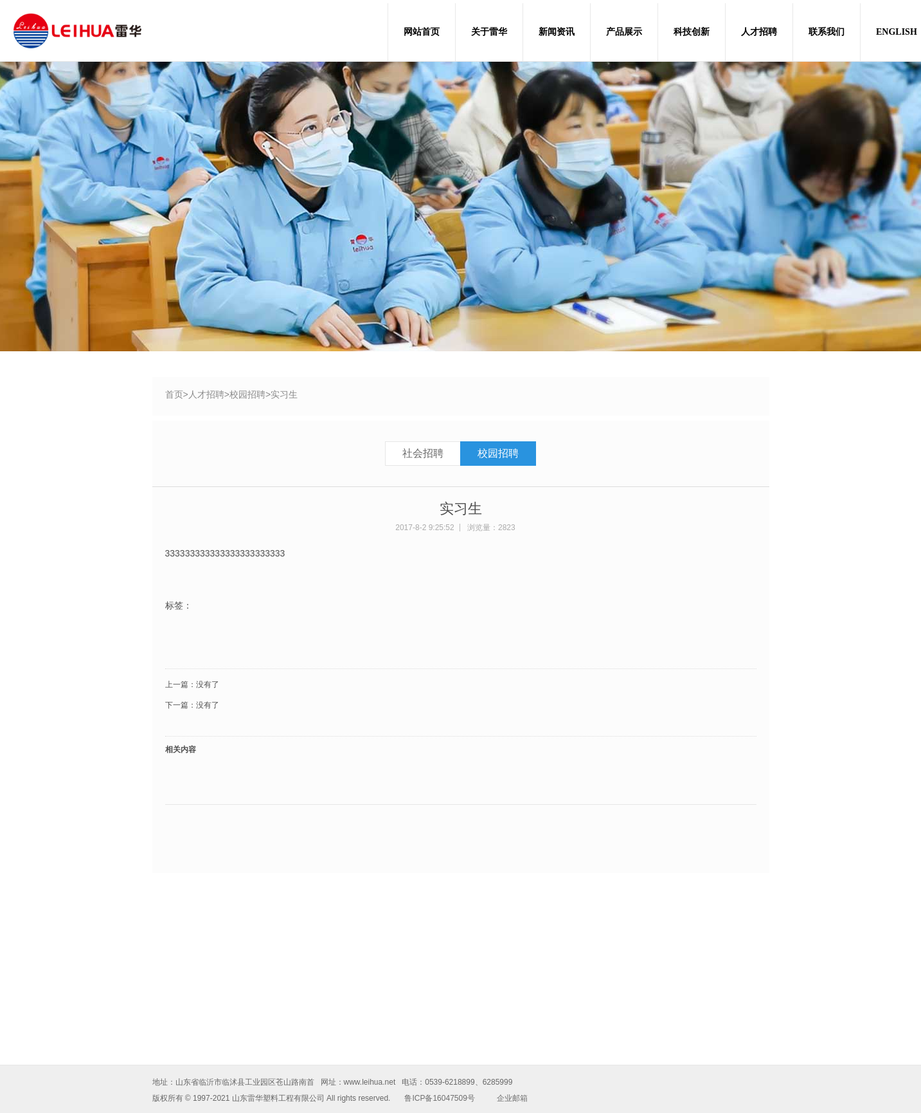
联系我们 (827, 32)
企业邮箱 (512, 1098)
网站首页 (422, 32)
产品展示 (624, 32)
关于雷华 (489, 32)
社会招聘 (422, 453)
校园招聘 (247, 394)
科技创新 (692, 32)
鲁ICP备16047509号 (439, 1098)
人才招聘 (759, 32)
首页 (174, 394)
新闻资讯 (557, 32)
